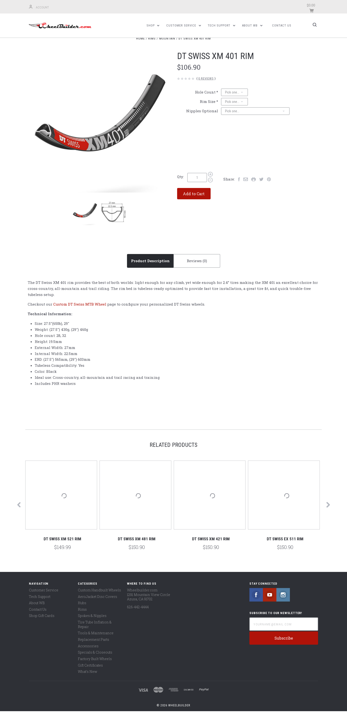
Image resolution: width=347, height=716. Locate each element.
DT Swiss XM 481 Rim (136, 543)
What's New (87, 676)
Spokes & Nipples (92, 620)
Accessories (88, 650)
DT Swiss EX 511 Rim (285, 543)
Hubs (82, 607)
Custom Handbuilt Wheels (99, 594)
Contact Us (281, 25)
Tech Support (221, 25)
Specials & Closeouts (95, 657)
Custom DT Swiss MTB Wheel (79, 308)
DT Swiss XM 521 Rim (62, 543)
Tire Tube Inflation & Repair (95, 629)
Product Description (150, 265)
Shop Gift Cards (41, 620)
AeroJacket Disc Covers (97, 601)
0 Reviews (206, 83)
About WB (252, 25)
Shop (153, 25)
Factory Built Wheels (95, 663)
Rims (82, 614)
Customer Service (183, 25)
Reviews (197, 265)
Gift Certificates (90, 670)
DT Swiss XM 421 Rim (211, 543)
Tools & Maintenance (95, 638)
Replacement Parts (93, 644)
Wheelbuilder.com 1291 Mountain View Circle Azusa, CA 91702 (148, 599)
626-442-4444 (138, 611)
